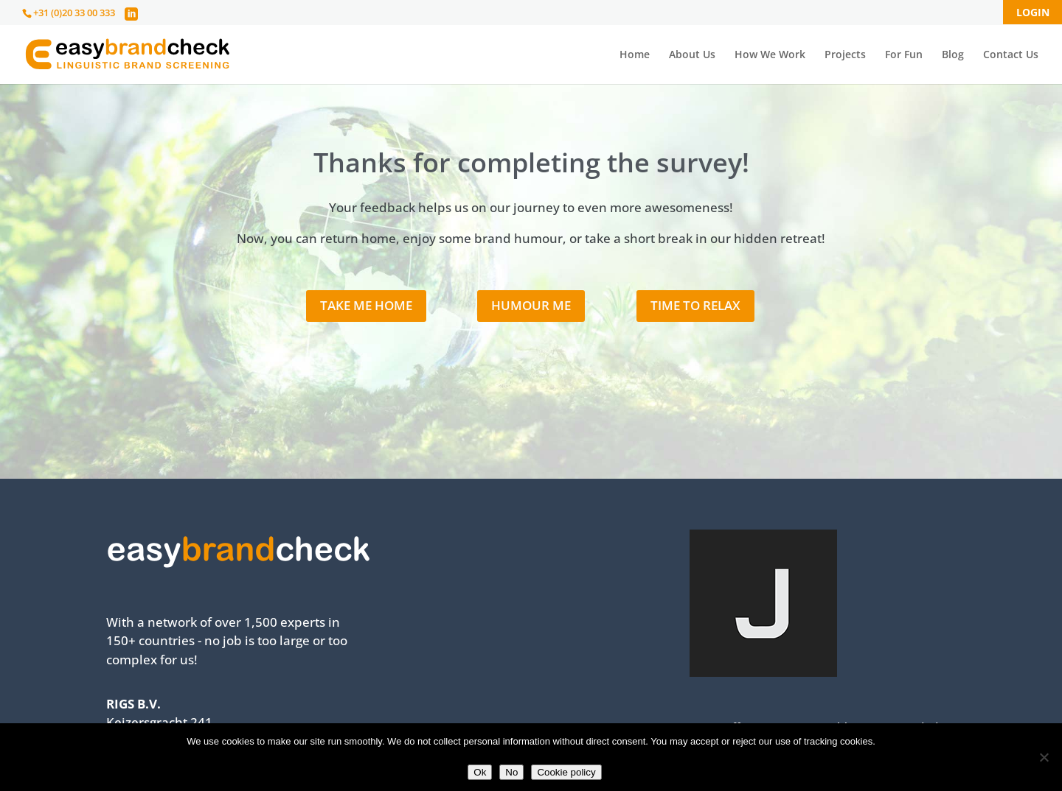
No (511, 772)
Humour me (531, 305)
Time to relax (695, 305)
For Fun (904, 55)
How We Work (770, 55)
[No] (1043, 757)
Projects (845, 55)
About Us (692, 55)
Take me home (366, 305)
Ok (479, 772)
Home (635, 55)
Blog (953, 55)
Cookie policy (566, 772)
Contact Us (1010, 55)
